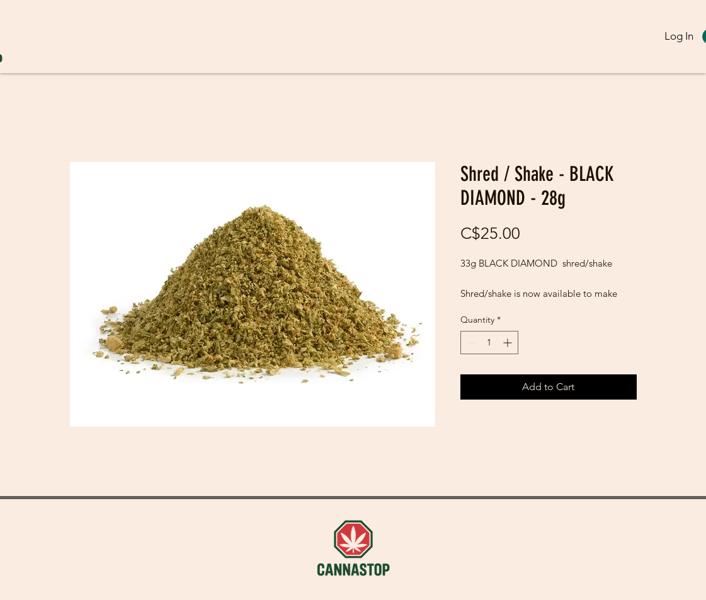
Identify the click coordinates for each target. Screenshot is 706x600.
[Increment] (508, 343)
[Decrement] (470, 343)
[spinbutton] (489, 343)
